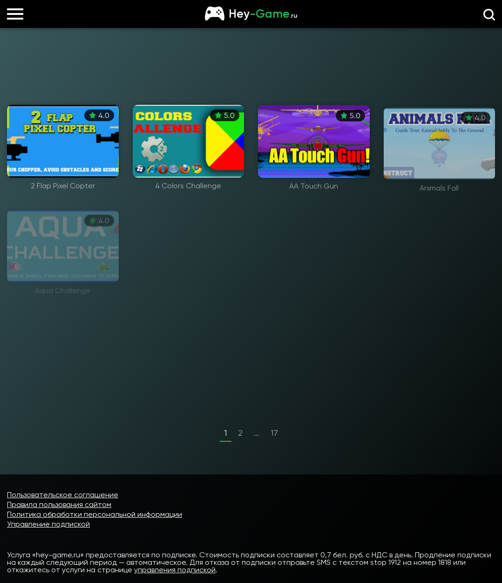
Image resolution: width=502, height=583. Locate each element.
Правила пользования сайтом (59, 504)
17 (274, 433)
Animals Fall (439, 194)
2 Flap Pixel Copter (63, 186)
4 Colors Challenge (188, 186)
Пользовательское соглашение (62, 494)
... (256, 433)
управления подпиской (175, 569)
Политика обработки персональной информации (94, 514)
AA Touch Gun (313, 188)
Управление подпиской (48, 524)
